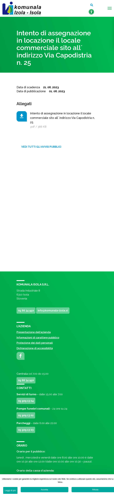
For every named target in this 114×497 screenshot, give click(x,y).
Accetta (44, 489)
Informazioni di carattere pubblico (38, 337)
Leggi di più (10, 490)
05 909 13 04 (26, 400)
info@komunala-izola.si (53, 310)
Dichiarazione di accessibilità (35, 348)
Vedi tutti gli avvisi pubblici (41, 146)
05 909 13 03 (26, 429)
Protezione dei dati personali (35, 342)
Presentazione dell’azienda (34, 332)
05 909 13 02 (26, 415)
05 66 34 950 (26, 310)
